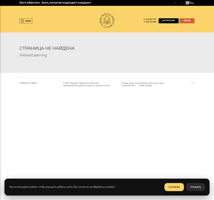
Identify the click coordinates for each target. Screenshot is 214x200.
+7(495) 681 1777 (128, 85)
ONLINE (187, 20)
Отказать (195, 187)
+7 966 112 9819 (150, 22)
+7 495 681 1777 (150, 19)
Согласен (174, 187)
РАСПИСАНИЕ (168, 20)
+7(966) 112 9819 (145, 85)
